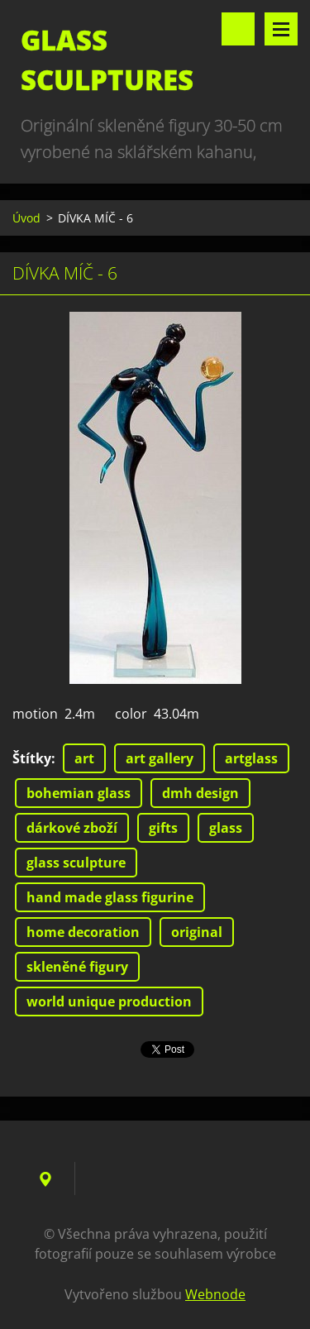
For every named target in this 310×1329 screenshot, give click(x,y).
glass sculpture (76, 862)
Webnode (215, 1294)
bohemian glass (78, 793)
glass (225, 828)
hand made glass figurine (109, 897)
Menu (281, 28)
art (84, 758)
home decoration (83, 932)
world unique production (109, 1001)
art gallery (159, 758)
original (196, 932)
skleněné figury (77, 967)
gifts (163, 828)
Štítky (31, 758)
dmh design (200, 793)
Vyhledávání (238, 28)
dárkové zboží (71, 828)
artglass (251, 758)
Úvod (26, 218)
